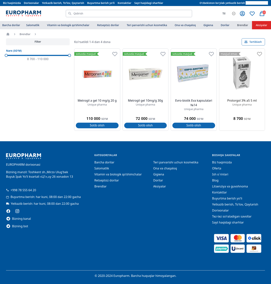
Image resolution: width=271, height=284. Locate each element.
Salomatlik (32, 25)
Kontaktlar (124, 3)
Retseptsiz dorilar (108, 25)
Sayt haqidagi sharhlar (148, 3)
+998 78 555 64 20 (21, 190)
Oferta (216, 168)
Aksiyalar (159, 186)
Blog (215, 180)
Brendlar (242, 25)
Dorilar (225, 25)
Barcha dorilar (11, 25)
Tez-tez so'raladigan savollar (231, 216)
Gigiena (208, 25)
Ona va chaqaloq (185, 25)
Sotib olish (97, 125)
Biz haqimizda (12, 3)
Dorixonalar (31, 3)
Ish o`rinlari (220, 174)
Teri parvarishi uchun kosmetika (147, 25)
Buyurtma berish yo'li (101, 3)
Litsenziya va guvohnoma (230, 186)
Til (223, 13)
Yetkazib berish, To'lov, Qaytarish (63, 3)
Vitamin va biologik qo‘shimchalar (68, 25)
